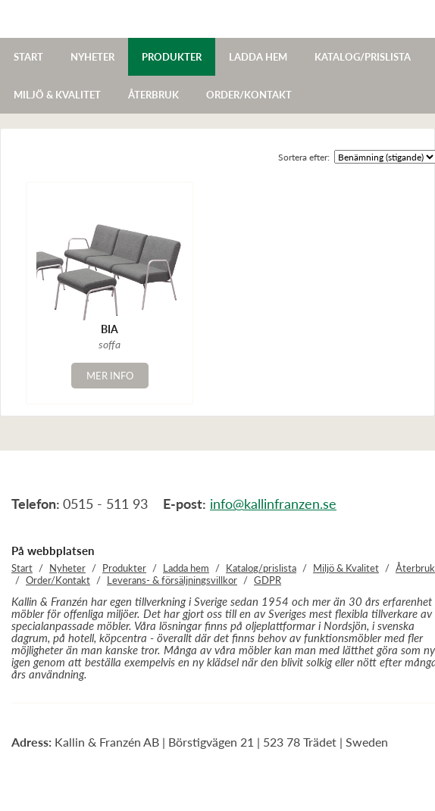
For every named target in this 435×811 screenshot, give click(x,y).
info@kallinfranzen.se (273, 503)
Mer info (109, 376)
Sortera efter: (304, 156)
